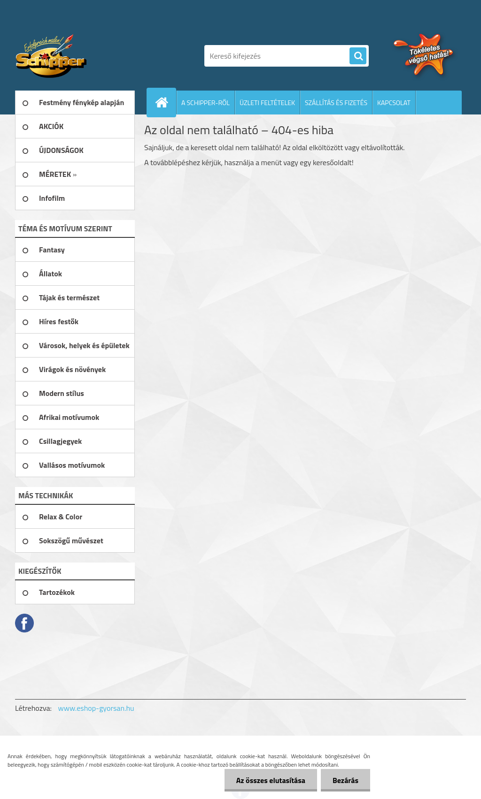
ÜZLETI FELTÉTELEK (267, 102)
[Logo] (79, 55)
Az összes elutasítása (270, 780)
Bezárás (345, 780)
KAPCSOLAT (394, 102)
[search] (357, 56)
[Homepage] (165, 102)
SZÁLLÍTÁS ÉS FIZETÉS (336, 102)
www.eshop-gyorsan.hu (96, 708)
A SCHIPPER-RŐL (205, 102)
